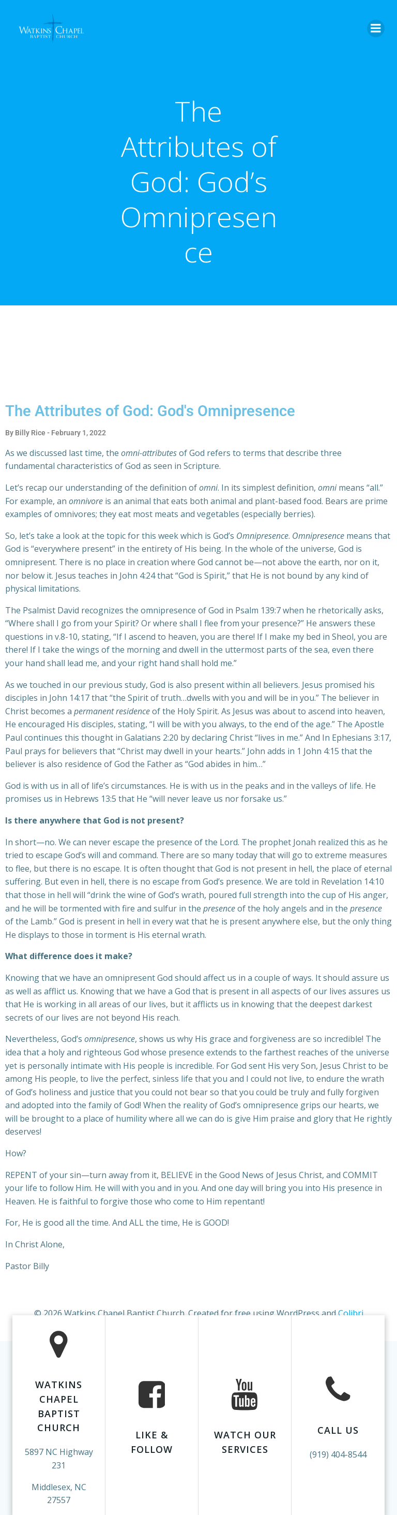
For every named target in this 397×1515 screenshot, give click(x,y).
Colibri (350, 1313)
